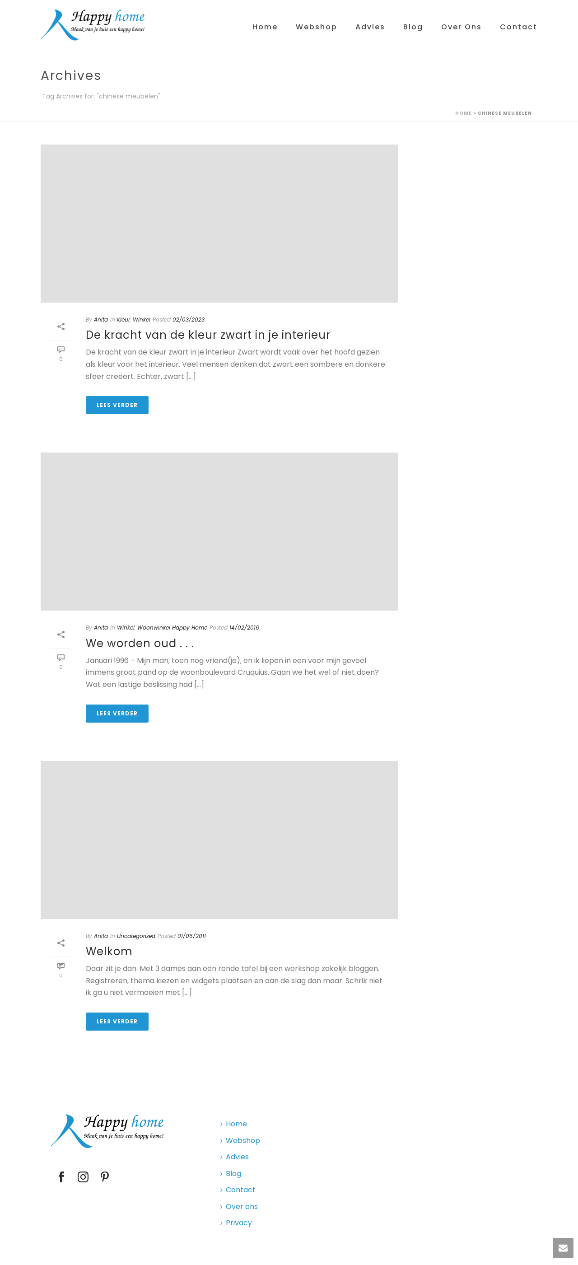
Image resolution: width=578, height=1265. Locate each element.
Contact (518, 27)
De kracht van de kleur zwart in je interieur (208, 334)
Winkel (141, 319)
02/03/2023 (188, 319)
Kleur (123, 319)
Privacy (236, 1223)
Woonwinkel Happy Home (172, 627)
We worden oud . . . (140, 643)
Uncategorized (136, 936)
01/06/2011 (191, 936)
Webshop (316, 27)
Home (265, 27)
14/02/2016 (244, 627)
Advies (370, 27)
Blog (413, 27)
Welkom (109, 951)
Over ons (461, 27)
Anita (101, 319)
